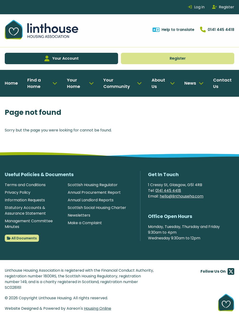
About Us (158, 83)
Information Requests (25, 200)
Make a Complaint (85, 223)
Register (178, 58)
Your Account (61, 58)
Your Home (73, 83)
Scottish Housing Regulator (93, 185)
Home (11, 83)
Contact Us (222, 83)
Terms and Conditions (25, 185)
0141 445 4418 (168, 190)
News (190, 83)
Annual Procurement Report (94, 192)
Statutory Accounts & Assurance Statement (25, 210)
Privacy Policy (17, 192)
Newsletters (79, 215)
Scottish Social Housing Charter (97, 207)
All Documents (22, 238)
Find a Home (34, 83)
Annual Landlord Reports (91, 200)
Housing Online (97, 308)
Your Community (116, 83)
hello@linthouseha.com (181, 196)
